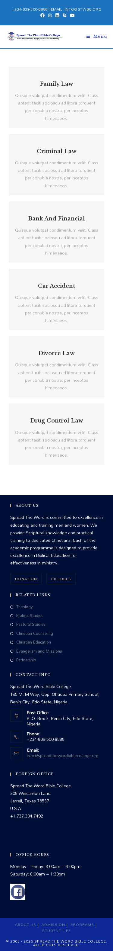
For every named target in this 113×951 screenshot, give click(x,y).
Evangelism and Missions (39, 651)
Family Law (56, 84)
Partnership (26, 660)
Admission (53, 924)
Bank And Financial (56, 218)
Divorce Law (56, 353)
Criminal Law (57, 151)
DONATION (26, 578)
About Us (25, 924)
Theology (24, 606)
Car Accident (56, 286)
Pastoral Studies (31, 624)
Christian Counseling (34, 633)
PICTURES (61, 578)
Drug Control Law (56, 420)
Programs (82, 924)
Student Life (56, 930)
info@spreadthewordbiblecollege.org (63, 755)
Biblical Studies (29, 615)
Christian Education (33, 642)
